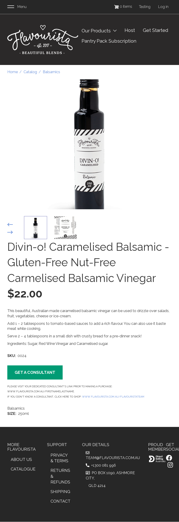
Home (12, 72)
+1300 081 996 (101, 465)
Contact (60, 501)
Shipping (60, 491)
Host (130, 30)
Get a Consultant (35, 372)
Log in (163, 7)
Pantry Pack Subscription (109, 41)
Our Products (96, 31)
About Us (21, 459)
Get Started (155, 30)
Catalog (30, 72)
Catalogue (23, 469)
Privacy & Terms (59, 458)
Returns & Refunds (60, 476)
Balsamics (51, 72)
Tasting (144, 7)
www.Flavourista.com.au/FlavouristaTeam (113, 396)
